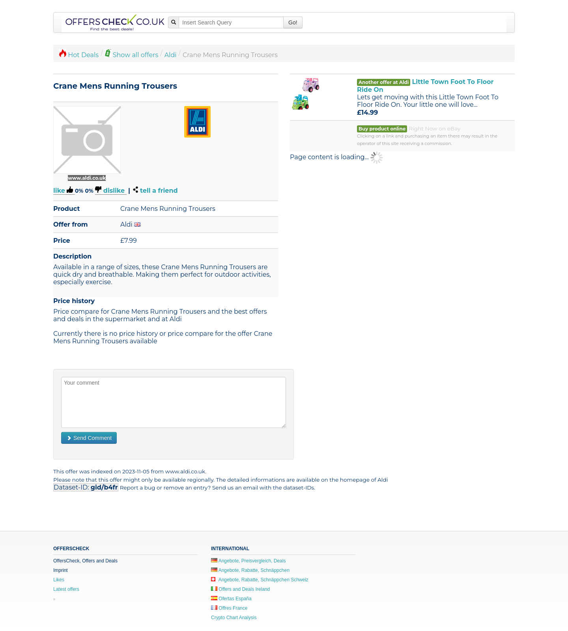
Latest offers (66, 589)
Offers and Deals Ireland (240, 589)
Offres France (229, 608)
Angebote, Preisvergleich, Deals (248, 561)
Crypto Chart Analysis (233, 617)
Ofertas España (231, 598)
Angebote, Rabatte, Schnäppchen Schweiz (259, 580)
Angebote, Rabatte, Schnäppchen (250, 570)
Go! (292, 22)
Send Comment (89, 438)
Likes (58, 580)
